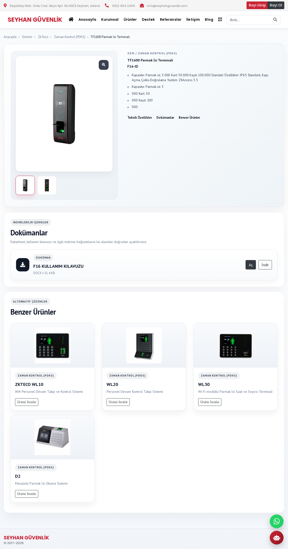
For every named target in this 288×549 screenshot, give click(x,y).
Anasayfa (87, 19)
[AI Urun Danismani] (277, 538)
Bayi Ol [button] (276, 5)
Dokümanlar (165, 117)
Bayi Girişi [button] (257, 5)
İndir (265, 264)
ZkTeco (43, 37)
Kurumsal (109, 19)
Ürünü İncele (26, 402)
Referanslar (171, 19)
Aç (251, 264)
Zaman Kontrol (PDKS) (69, 37)
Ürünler (27, 37)
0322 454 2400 (123, 6)
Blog (209, 19)
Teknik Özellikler (139, 117)
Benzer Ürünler (189, 117)
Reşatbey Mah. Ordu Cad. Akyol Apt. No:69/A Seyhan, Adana (55, 6)
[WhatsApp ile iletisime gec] (277, 521)
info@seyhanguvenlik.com (167, 6)
